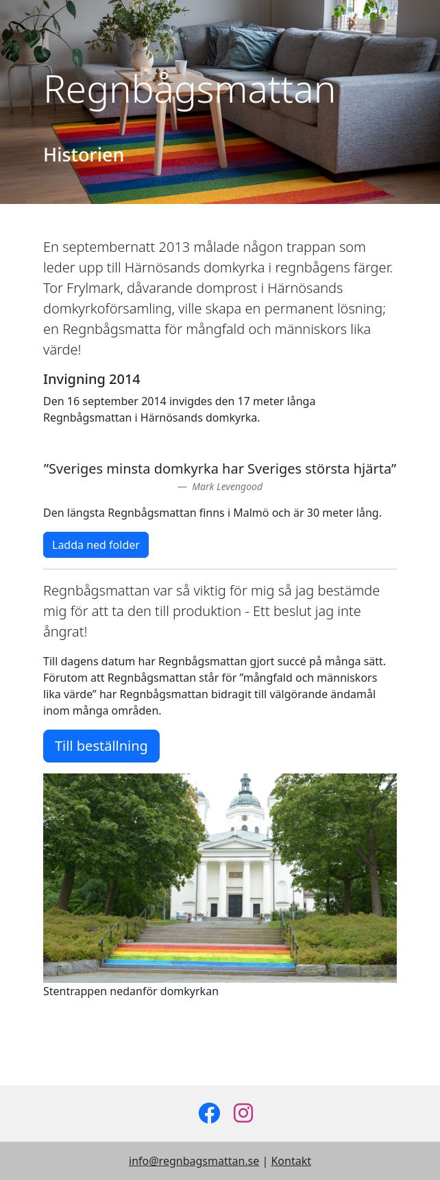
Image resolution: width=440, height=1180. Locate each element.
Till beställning (101, 745)
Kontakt (291, 1160)
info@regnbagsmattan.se (194, 1160)
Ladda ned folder (96, 544)
